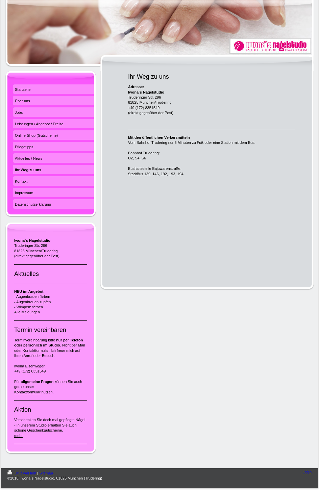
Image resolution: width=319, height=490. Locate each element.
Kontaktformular (27, 392)
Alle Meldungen (27, 312)
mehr (18, 436)
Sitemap (46, 473)
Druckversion (22, 473)
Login (307, 472)
